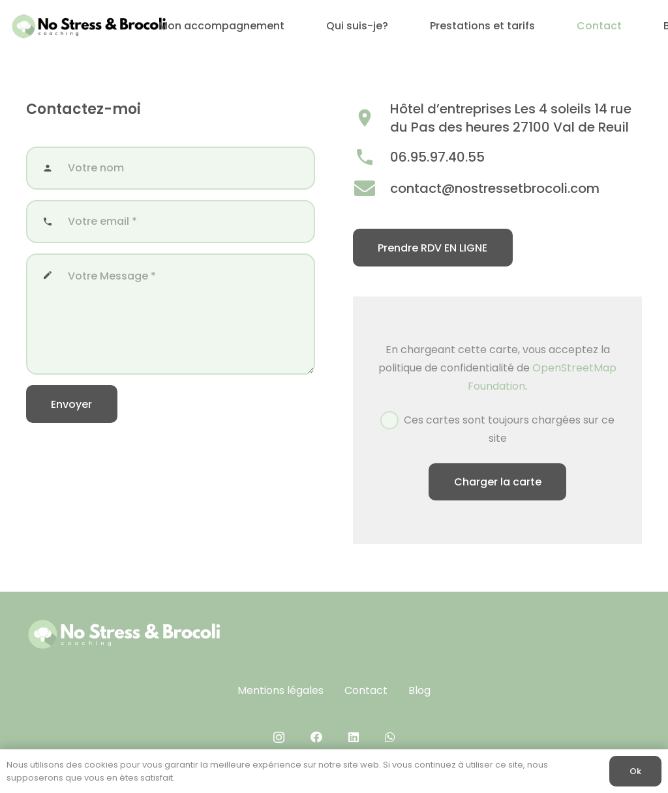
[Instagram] (278, 737)
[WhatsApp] (390, 737)
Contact (365, 690)
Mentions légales (280, 690)
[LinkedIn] (353, 737)
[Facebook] (316, 737)
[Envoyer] (71, 404)
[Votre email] (170, 221)
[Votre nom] (170, 168)
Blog (419, 690)
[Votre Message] (170, 314)
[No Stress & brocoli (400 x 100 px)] (88, 26)
